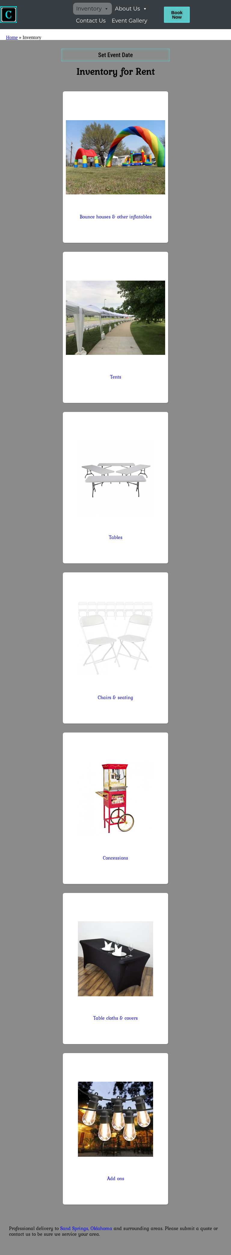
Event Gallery (129, 20)
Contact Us (91, 20)
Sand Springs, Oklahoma (86, 1228)
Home (12, 37)
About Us (131, 9)
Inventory (92, 9)
